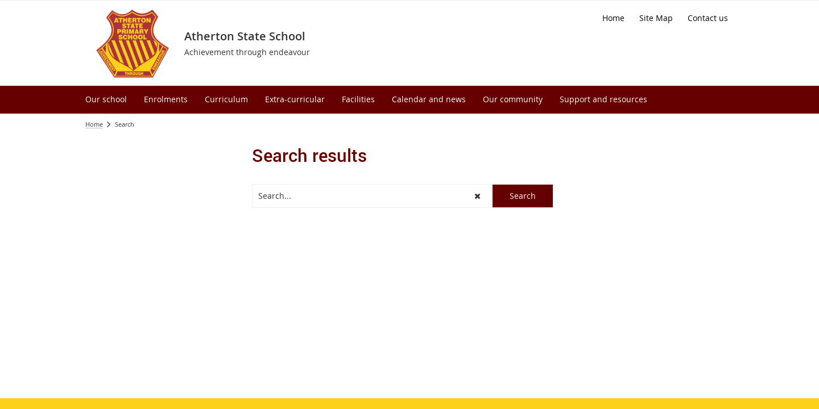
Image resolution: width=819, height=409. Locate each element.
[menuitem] (106, 100)
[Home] (613, 18)
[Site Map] (656, 18)
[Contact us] (708, 18)
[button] (477, 196)
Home (94, 124)
